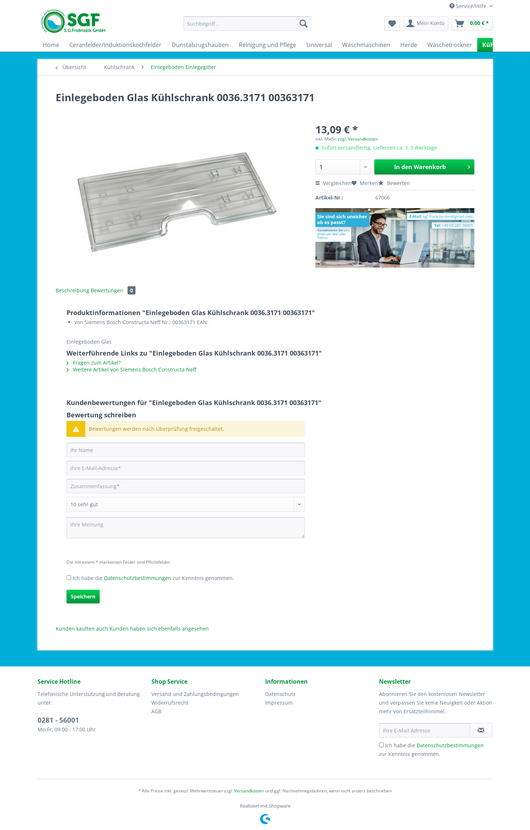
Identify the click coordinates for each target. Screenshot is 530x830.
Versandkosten (249, 791)
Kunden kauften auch (82, 628)
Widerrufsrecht (169, 702)
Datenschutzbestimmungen (137, 578)
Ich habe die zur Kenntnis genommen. (153, 578)
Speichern (83, 596)
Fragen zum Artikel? (93, 362)
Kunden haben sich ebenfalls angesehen (159, 628)
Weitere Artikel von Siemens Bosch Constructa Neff (131, 369)
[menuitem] (247, 27)
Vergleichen (333, 183)
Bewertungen (113, 290)
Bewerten (394, 183)
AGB (156, 711)
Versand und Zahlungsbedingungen (195, 694)
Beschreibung (72, 290)
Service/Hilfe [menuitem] (468, 6)
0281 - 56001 (58, 720)
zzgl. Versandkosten (358, 139)
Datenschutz (280, 694)
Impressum (279, 702)
